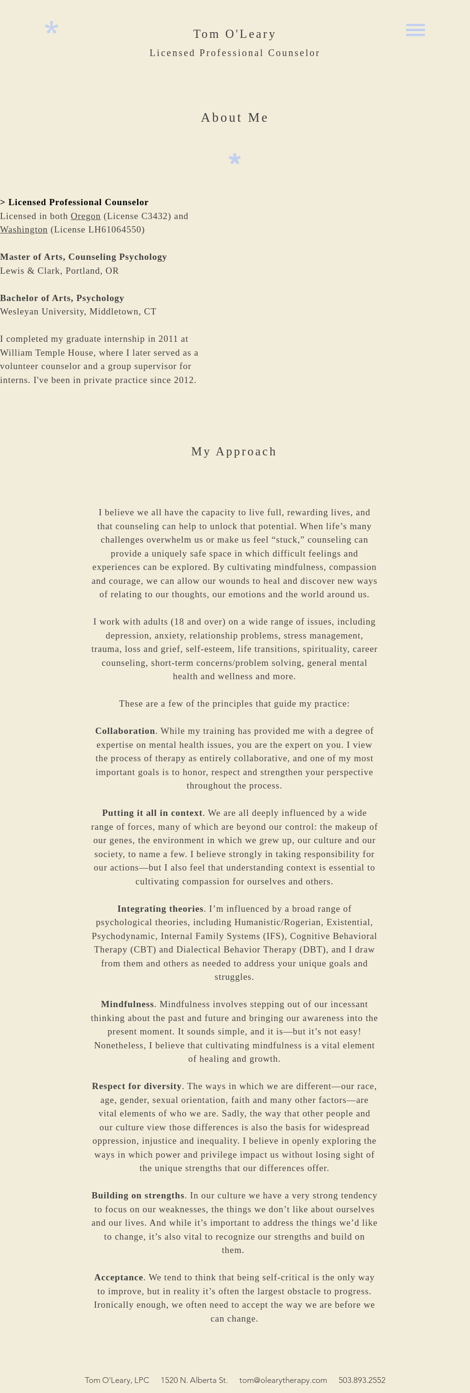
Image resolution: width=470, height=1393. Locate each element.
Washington (24, 229)
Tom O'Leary (235, 33)
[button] (415, 30)
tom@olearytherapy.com (283, 1380)
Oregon (86, 216)
